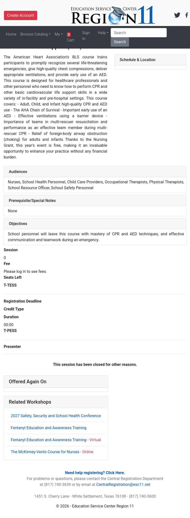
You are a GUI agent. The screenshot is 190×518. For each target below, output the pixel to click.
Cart (70, 37)
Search (120, 42)
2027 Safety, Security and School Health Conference (56, 415)
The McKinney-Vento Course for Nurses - (52, 452)
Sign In (86, 35)
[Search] (139, 32)
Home (11, 34)
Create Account (20, 15)
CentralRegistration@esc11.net (123, 484)
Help (102, 32)
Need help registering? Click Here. (95, 472)
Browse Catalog (34, 34)
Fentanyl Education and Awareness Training (48, 427)
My (57, 34)
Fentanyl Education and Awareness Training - (56, 440)
